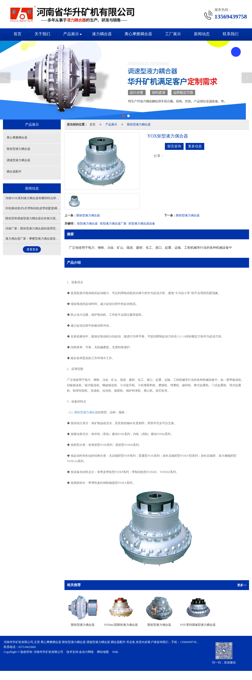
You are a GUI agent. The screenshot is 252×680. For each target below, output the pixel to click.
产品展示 (70, 34)
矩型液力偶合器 (87, 223)
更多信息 (195, 146)
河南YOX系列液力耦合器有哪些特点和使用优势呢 (38, 198)
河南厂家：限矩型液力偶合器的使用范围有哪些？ (37, 228)
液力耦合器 (101, 34)
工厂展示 (174, 34)
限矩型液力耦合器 (139, 124)
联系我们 (233, 34)
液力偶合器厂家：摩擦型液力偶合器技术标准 (34, 238)
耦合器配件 (14, 171)
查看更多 (32, 249)
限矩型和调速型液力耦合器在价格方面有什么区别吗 (39, 218)
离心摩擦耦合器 (139, 34)
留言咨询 (174, 146)
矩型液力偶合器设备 (141, 223)
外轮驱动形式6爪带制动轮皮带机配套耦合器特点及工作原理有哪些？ (50, 208)
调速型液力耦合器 (18, 160)
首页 (15, 34)
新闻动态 (204, 34)
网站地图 (103, 652)
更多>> (242, 585)
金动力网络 (86, 652)
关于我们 (40, 34)
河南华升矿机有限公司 (48, 652)
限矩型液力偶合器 (88, 215)
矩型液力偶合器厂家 (113, 223)
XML (115, 652)
